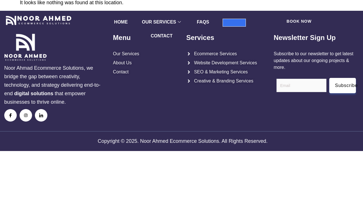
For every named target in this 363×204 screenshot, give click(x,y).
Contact (161, 35)
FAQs (203, 22)
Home (121, 22)
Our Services (161, 22)
